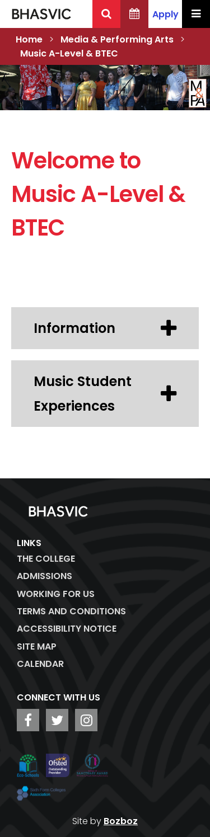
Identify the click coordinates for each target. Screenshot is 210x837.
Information (105, 328)
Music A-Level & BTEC (69, 53)
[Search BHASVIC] (106, 14)
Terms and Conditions (71, 611)
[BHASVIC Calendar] (134, 14)
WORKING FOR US (56, 593)
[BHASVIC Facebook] (28, 720)
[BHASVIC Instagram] (86, 720)
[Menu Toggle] (196, 14)
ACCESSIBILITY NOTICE (66, 628)
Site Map (37, 646)
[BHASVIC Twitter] (57, 720)
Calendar (40, 663)
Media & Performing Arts (117, 39)
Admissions (44, 576)
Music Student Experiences (105, 393)
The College (46, 558)
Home (29, 39)
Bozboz (121, 821)
